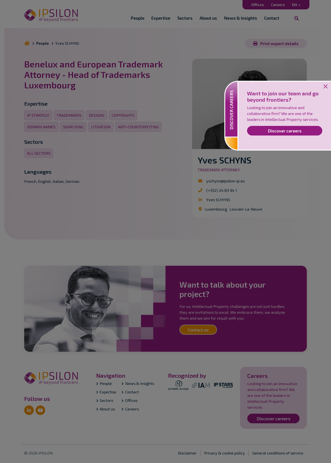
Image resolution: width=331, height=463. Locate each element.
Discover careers (285, 130)
